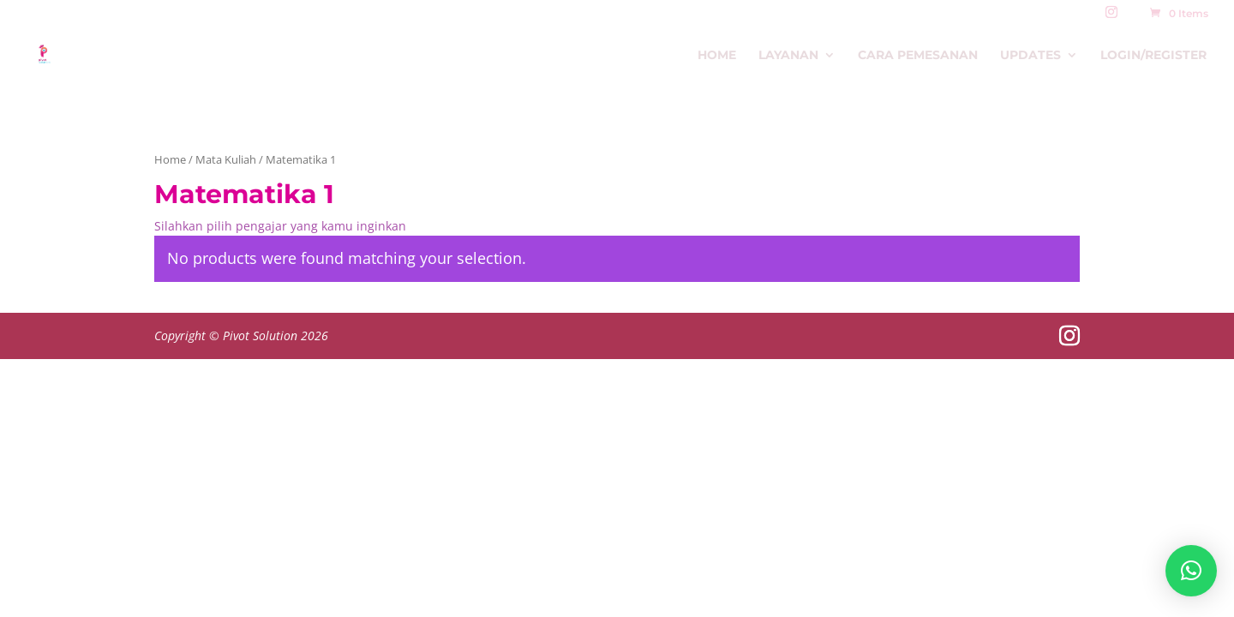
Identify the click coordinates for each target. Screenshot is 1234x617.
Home (717, 56)
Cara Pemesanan (918, 56)
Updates (1030, 56)
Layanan (788, 56)
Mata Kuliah (225, 159)
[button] (1191, 570)
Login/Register (1153, 56)
